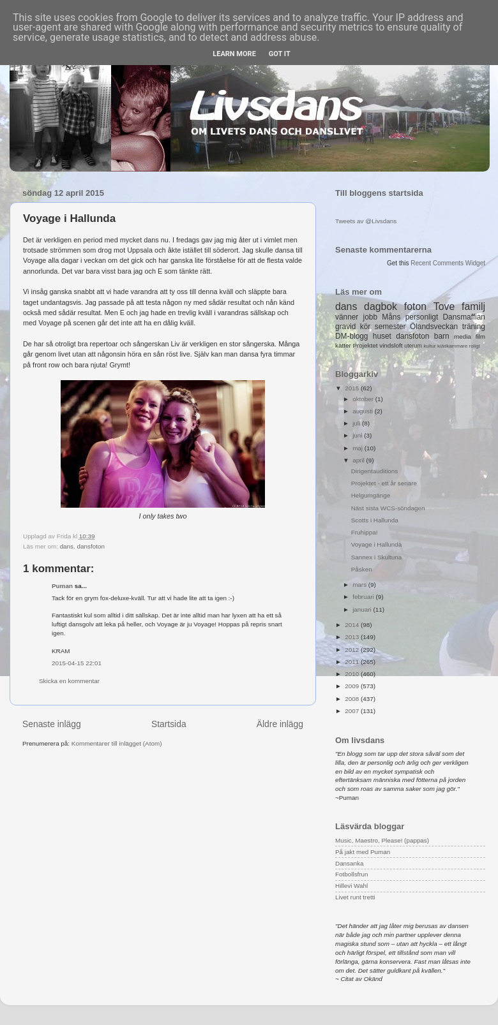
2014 (353, 624)
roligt (474, 346)
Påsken (361, 569)
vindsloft (390, 345)
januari (362, 609)
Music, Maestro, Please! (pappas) (382, 840)
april (359, 460)
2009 (353, 685)
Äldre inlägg (280, 724)
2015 (353, 388)
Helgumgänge (371, 495)
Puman (62, 585)
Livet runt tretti (355, 897)
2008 (353, 698)
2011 (353, 661)
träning (473, 326)
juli (357, 423)
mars (360, 584)
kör (365, 326)
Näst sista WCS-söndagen (388, 508)
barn (441, 336)
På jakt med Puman (362, 851)
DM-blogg (351, 336)
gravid (345, 326)
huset (382, 336)
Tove (444, 306)
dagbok (380, 306)
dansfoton (91, 546)
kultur (429, 346)
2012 (353, 649)
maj (358, 448)
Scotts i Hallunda (374, 520)
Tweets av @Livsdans (365, 221)
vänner (346, 317)
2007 (353, 710)
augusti (363, 411)
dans (66, 546)
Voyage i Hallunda (376, 544)
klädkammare (452, 346)
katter (343, 345)
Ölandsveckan (434, 326)
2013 (353, 636)
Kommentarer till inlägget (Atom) (117, 743)
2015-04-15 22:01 (77, 663)
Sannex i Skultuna (376, 557)
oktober (363, 398)
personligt (422, 317)
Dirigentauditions (374, 471)
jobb (370, 317)
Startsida (168, 724)
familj (473, 306)
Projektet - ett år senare (384, 483)
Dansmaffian (464, 317)
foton (415, 306)
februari (363, 596)
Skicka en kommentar (69, 680)
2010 (353, 673)
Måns (391, 317)
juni (358, 435)
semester (390, 326)
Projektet (364, 345)
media (462, 336)
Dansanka (349, 863)
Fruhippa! (364, 532)
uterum (413, 346)
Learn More (234, 54)
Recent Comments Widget (448, 263)
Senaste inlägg (51, 724)
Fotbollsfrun (351, 874)
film (480, 336)
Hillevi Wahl (351, 885)
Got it (279, 54)
